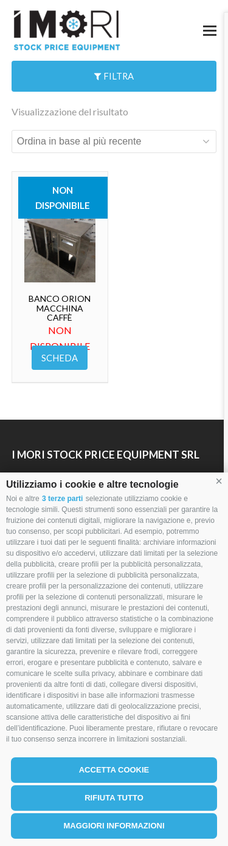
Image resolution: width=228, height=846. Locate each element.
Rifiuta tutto (114, 797)
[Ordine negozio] (114, 141)
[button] (219, 482)
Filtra (114, 75)
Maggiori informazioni (113, 825)
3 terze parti (62, 498)
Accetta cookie (114, 769)
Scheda (59, 357)
